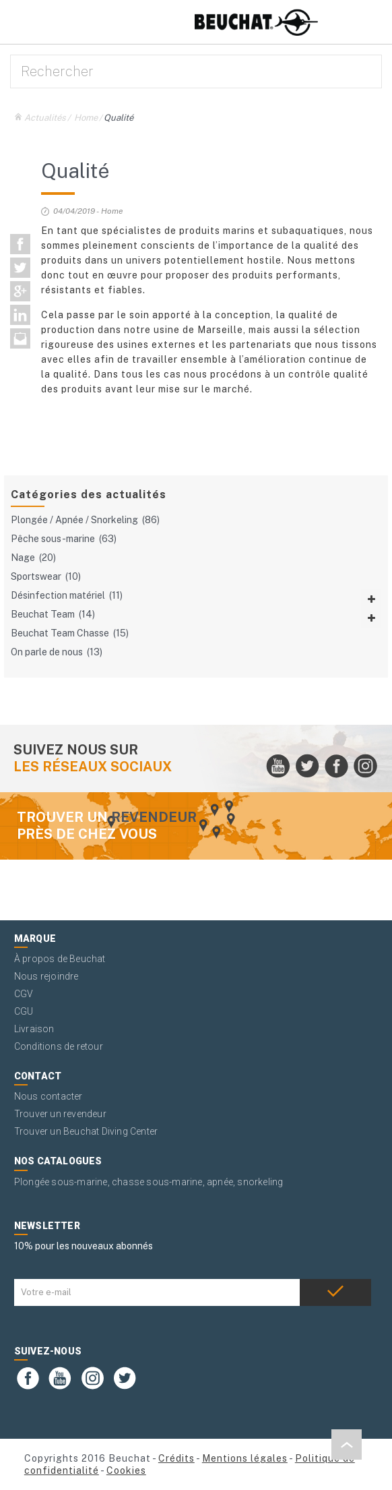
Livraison (34, 1028)
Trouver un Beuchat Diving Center (86, 1131)
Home (86, 118)
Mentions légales (245, 1458)
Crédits (176, 1458)
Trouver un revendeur (60, 1113)
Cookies (126, 1470)
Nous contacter (48, 1096)
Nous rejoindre (46, 976)
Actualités (45, 118)
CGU (24, 1011)
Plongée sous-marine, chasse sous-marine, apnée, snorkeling (149, 1181)
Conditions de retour (58, 1046)
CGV (24, 993)
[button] (346, 1444)
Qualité (118, 118)
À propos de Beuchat (60, 958)
